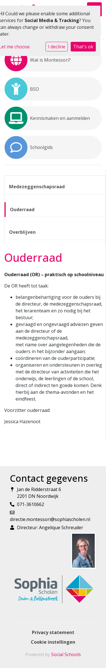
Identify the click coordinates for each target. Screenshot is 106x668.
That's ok (83, 47)
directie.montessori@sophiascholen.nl (50, 519)
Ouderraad (22, 209)
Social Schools (66, 654)
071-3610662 (30, 504)
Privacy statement (53, 632)
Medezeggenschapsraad (37, 186)
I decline (56, 47)
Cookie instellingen (53, 642)
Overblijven (22, 232)
